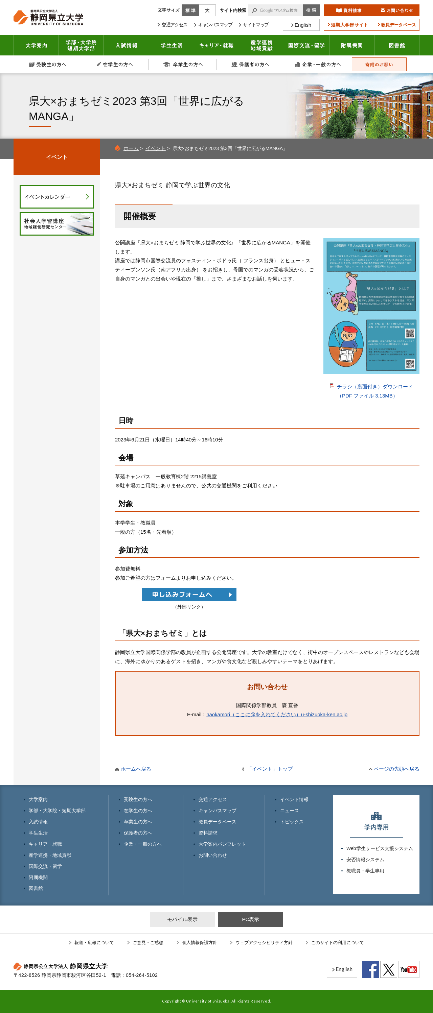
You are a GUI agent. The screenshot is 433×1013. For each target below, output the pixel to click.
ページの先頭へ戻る (396, 769)
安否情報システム (365, 859)
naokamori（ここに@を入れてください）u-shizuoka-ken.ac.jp (276, 714)
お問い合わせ (213, 855)
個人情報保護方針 (199, 942)
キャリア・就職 (216, 45)
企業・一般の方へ (318, 64)
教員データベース (217, 821)
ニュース (289, 810)
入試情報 (126, 45)
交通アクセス (213, 799)
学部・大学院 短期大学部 (81, 45)
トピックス (292, 821)
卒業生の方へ (182, 64)
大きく (207, 10)
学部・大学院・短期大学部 (57, 810)
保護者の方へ (250, 64)
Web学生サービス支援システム (379, 848)
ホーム (131, 148)
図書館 (396, 45)
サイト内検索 (233, 10)
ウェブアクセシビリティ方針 (264, 942)
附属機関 (351, 45)
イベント (155, 148)
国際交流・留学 (306, 45)
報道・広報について (94, 942)
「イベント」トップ (270, 769)
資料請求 (208, 833)
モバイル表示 (182, 919)
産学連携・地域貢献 (261, 45)
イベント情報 (294, 799)
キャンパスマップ (217, 810)
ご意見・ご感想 (148, 942)
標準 (190, 10)
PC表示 (250, 919)
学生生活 (171, 45)
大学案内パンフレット (222, 844)
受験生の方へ (47, 64)
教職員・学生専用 (365, 870)
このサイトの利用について (337, 942)
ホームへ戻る (136, 769)
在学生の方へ (115, 64)
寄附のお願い (379, 64)
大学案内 (36, 45)
